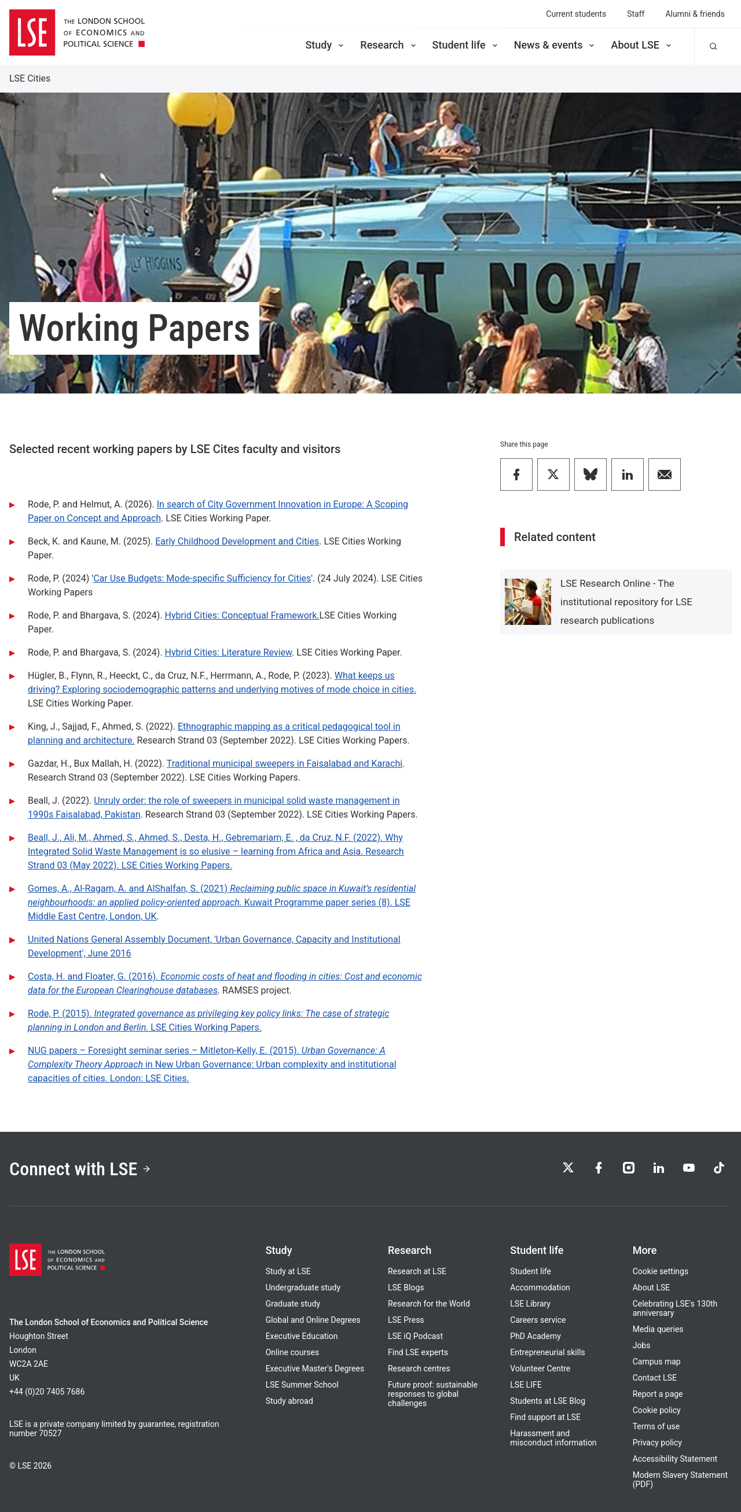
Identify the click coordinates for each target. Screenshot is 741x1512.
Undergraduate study (303, 1287)
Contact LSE (655, 1377)
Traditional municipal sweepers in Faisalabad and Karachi (284, 763)
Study (325, 45)
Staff (635, 14)
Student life (466, 45)
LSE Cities (29, 78)
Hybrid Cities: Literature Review (228, 652)
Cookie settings (661, 1271)
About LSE (642, 45)
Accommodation (540, 1287)
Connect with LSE (80, 1169)
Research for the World (429, 1303)
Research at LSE (417, 1271)
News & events (555, 45)
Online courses (292, 1352)
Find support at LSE (545, 1417)
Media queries (658, 1329)
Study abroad (289, 1401)
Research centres (419, 1368)
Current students (576, 14)
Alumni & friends (695, 14)
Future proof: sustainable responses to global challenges (433, 1394)
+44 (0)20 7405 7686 (47, 1391)
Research (388, 45)
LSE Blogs (406, 1287)
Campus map (657, 1361)
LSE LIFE (525, 1384)
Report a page (658, 1394)
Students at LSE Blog (547, 1401)
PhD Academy (535, 1336)
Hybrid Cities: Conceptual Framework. (242, 615)
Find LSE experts (418, 1352)
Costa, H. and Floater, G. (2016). (94, 976)
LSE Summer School (302, 1384)
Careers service (538, 1320)
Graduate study (293, 1303)
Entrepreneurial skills (547, 1352)
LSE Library (530, 1303)
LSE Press (406, 1320)
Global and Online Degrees (313, 1320)
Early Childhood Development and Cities (237, 541)
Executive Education (302, 1336)
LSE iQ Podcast (415, 1336)
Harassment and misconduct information (553, 1438)
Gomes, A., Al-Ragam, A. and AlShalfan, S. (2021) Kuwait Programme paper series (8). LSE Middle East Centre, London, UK (222, 902)
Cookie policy (657, 1410)
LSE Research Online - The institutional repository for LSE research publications (626, 601)
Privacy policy (657, 1442)
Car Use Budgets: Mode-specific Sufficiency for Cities (202, 578)
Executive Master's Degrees (315, 1368)
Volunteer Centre (540, 1368)
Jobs (642, 1345)
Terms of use (656, 1426)
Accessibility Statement (675, 1458)
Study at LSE (288, 1271)
